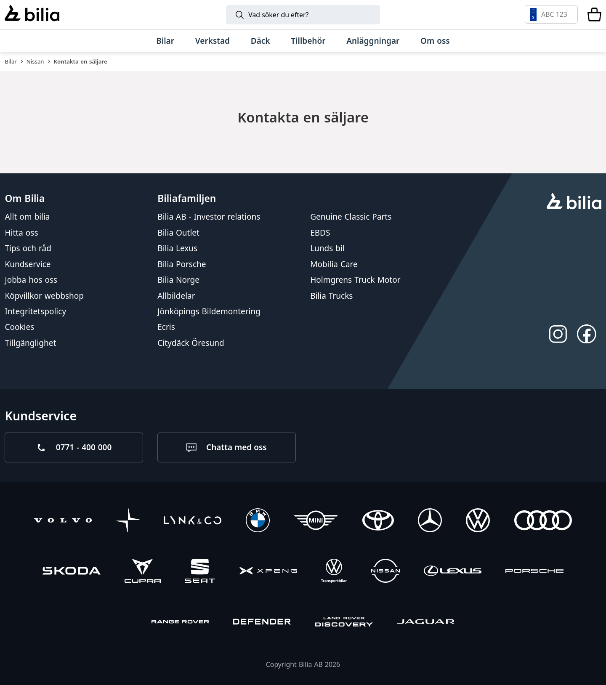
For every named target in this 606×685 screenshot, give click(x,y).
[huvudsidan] (574, 202)
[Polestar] (128, 521)
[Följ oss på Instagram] (557, 333)
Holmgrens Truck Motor (355, 279)
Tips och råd (28, 248)
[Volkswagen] (478, 521)
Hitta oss (21, 232)
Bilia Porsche (181, 263)
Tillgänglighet (30, 342)
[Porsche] (534, 572)
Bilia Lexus (177, 248)
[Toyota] (378, 521)
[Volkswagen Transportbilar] (334, 572)
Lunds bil (327, 248)
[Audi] (543, 521)
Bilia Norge (178, 279)
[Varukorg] (594, 14)
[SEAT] (200, 572)
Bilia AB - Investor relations (208, 216)
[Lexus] (452, 572)
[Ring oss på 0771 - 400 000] (74, 447)
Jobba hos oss (31, 279)
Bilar (10, 61)
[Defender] (262, 623)
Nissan (35, 61)
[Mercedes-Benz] (430, 521)
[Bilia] (32, 14)
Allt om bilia (27, 216)
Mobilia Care (334, 263)
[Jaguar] (425, 623)
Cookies (19, 326)
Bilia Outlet (178, 232)
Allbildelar (176, 295)
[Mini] (316, 521)
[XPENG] (268, 572)
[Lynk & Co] (192, 521)
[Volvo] (63, 521)
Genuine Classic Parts (350, 216)
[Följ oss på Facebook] (586, 333)
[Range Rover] (180, 623)
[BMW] (258, 521)
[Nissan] (385, 572)
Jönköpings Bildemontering (208, 311)
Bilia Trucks (331, 295)
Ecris (166, 326)
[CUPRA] (143, 572)
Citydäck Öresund (190, 342)
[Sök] (303, 14)
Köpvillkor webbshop (44, 295)
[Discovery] (344, 623)
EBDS (320, 232)
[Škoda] (71, 572)
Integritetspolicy (35, 311)
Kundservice (27, 263)
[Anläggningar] (373, 41)
